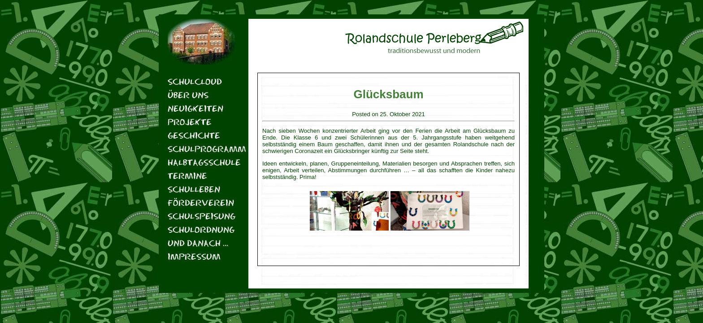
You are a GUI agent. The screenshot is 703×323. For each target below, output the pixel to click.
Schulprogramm (201, 148)
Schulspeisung (201, 216)
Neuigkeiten (195, 108)
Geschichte (194, 135)
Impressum (194, 256)
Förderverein (201, 202)
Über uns (188, 94)
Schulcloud (195, 81)
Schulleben (194, 189)
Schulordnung (201, 229)
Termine (187, 175)
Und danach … (198, 243)
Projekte (190, 121)
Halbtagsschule (201, 162)
